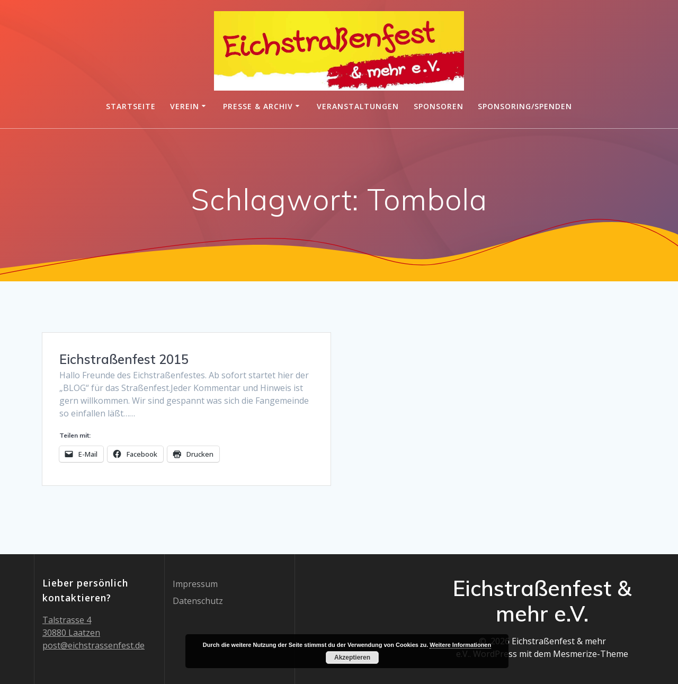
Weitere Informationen (460, 645)
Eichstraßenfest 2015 (124, 359)
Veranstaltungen (358, 106)
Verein (184, 106)
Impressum (195, 584)
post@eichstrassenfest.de (93, 645)
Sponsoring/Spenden (525, 106)
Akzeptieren (352, 657)
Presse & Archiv (258, 106)
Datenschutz (198, 601)
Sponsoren (438, 106)
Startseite (131, 106)
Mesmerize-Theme (590, 654)
